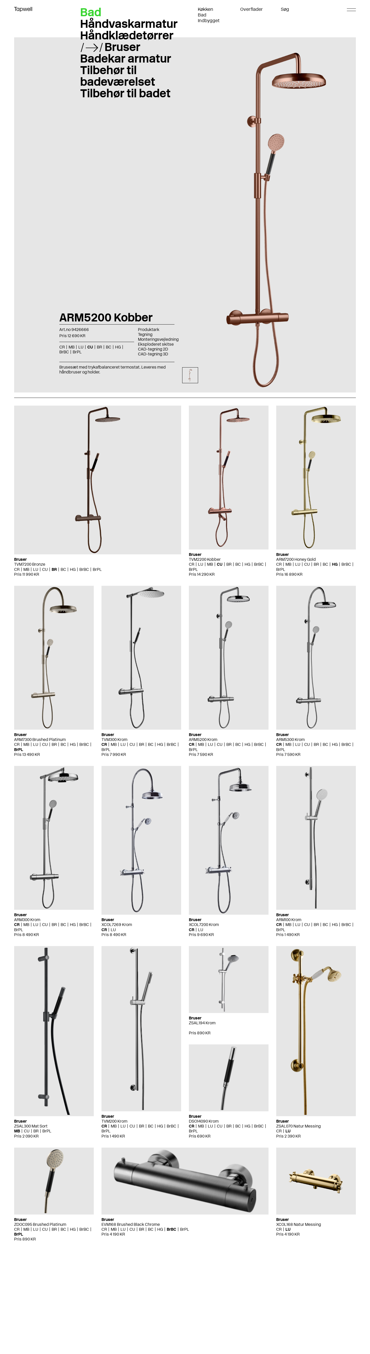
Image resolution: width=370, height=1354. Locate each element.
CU (90, 347)
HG (118, 347)
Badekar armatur (125, 58)
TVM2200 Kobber (205, 559)
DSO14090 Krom (204, 1121)
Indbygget (209, 20)
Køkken (205, 9)
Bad (202, 15)
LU (81, 347)
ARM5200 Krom (203, 739)
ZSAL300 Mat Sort (31, 1126)
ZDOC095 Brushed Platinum (40, 1224)
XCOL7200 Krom (204, 924)
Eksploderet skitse (156, 344)
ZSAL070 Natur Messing (298, 1126)
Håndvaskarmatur (129, 24)
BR (99, 347)
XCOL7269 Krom (116, 924)
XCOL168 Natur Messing (298, 1224)
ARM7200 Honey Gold (296, 559)
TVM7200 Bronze (29, 564)
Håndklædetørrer (126, 35)
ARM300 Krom (27, 919)
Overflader (251, 9)
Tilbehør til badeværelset (117, 76)
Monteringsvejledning (158, 339)
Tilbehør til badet (125, 93)
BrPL (77, 352)
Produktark (148, 329)
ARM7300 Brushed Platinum (40, 739)
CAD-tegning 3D (153, 354)
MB (72, 347)
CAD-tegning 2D (153, 349)
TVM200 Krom (114, 1121)
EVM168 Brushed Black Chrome (130, 1224)
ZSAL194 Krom (202, 1022)
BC (108, 347)
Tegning (145, 334)
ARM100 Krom (288, 919)
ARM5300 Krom (290, 739)
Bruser (122, 47)
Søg (285, 9)
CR (62, 347)
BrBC (64, 352)
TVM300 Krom (114, 739)
